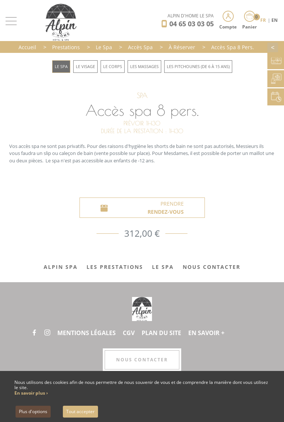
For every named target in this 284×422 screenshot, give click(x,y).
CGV (129, 333)
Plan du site (161, 333)
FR (263, 20)
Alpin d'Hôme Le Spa (191, 16)
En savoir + (206, 333)
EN (274, 20)
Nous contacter (142, 360)
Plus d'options (33, 411)
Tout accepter (80, 411)
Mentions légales (86, 333)
